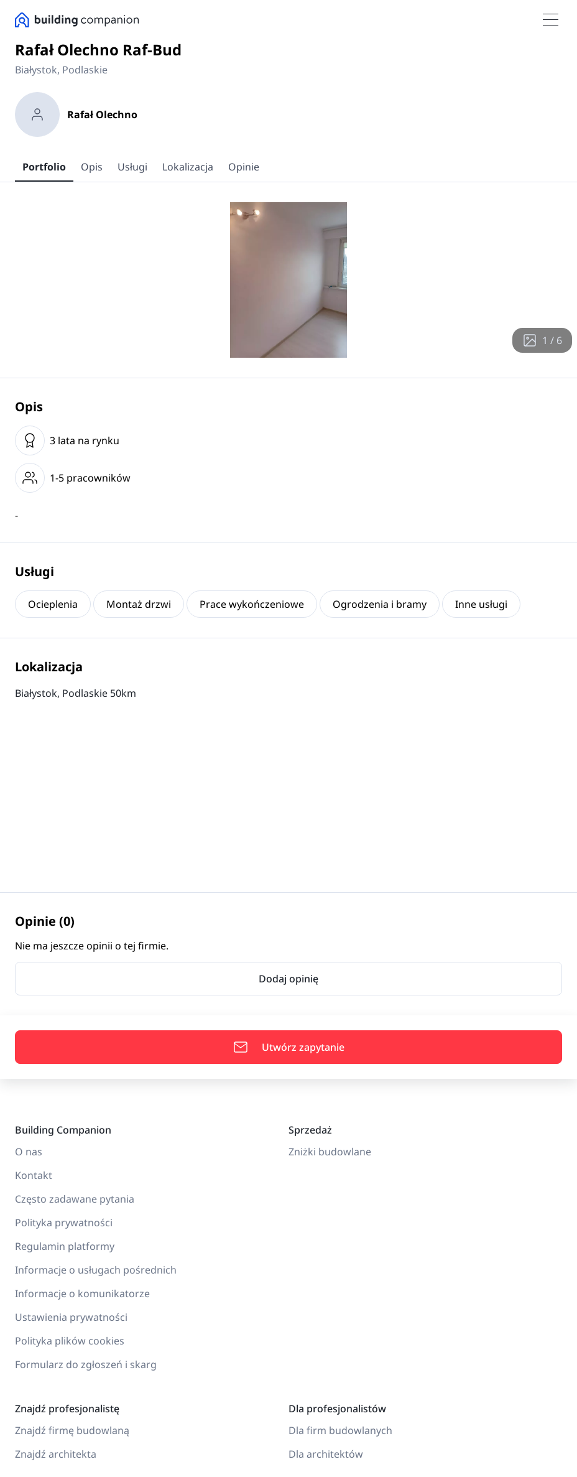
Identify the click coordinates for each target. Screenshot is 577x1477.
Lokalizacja (187, 167)
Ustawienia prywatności (71, 1317)
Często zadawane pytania (74, 1199)
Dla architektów (325, 1454)
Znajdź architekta (55, 1454)
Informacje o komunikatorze (82, 1293)
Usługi (132, 167)
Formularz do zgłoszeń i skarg (86, 1364)
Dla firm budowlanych (340, 1430)
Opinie (243, 167)
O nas (28, 1151)
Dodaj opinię (288, 978)
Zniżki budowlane (329, 1151)
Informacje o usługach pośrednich (96, 1270)
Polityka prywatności (64, 1222)
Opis (92, 167)
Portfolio (44, 167)
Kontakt (33, 1175)
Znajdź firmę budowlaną (72, 1430)
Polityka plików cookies (69, 1341)
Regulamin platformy (64, 1246)
